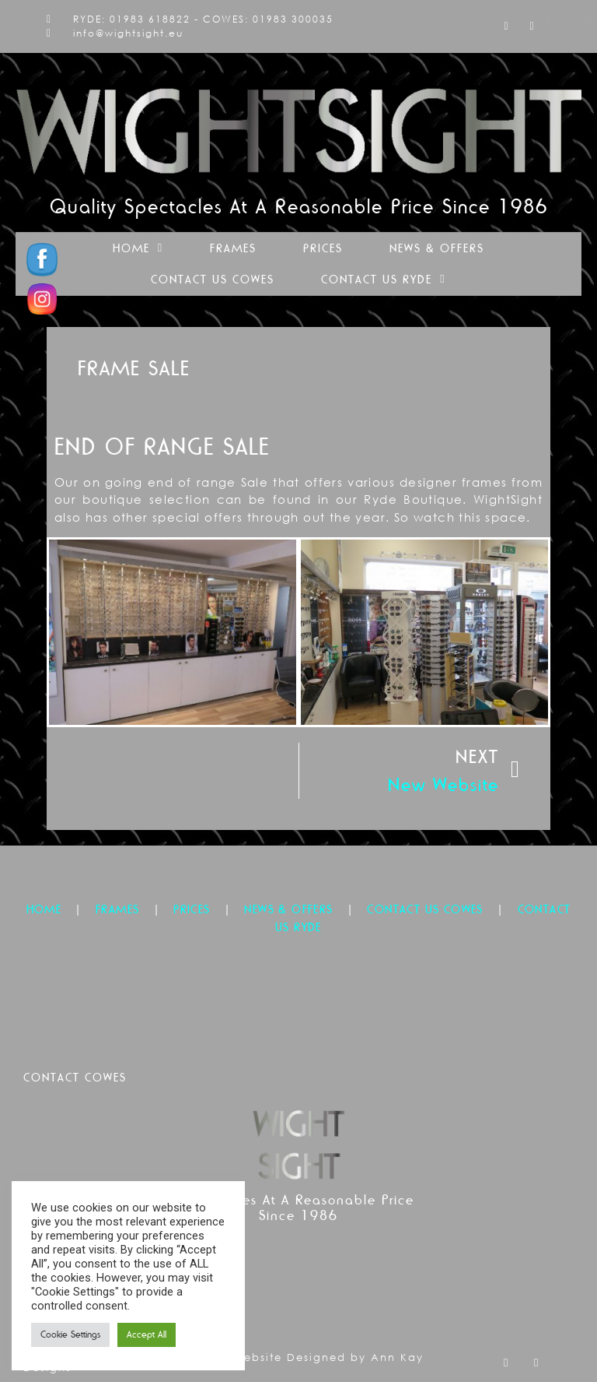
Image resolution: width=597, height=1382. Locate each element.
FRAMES (117, 909)
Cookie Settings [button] (70, 1334)
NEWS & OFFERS (288, 909)
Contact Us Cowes (212, 280)
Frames (233, 248)
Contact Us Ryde (383, 279)
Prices (323, 248)
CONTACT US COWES (425, 909)
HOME (44, 909)
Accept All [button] (146, 1334)
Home (138, 248)
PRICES (191, 909)
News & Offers (436, 248)
